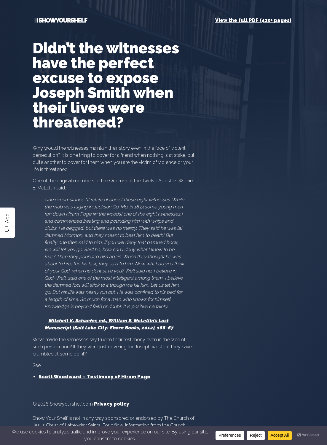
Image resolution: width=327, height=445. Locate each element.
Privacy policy (111, 404)
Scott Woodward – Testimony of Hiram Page (94, 376)
